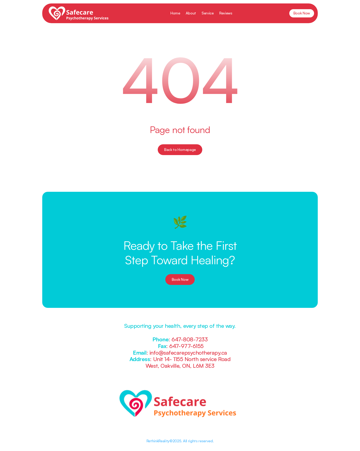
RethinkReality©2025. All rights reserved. (180, 441)
